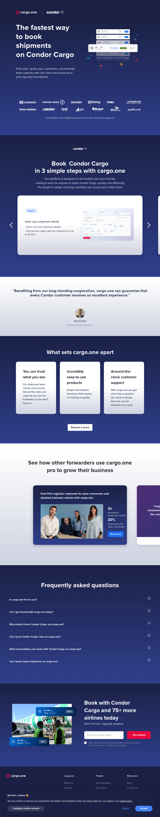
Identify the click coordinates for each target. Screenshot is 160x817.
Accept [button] (144, 808)
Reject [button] (125, 808)
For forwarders (103, 783)
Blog (129, 783)
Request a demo (80, 427)
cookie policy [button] (126, 801)
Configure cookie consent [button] (25, 808)
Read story (115, 534)
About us (68, 783)
